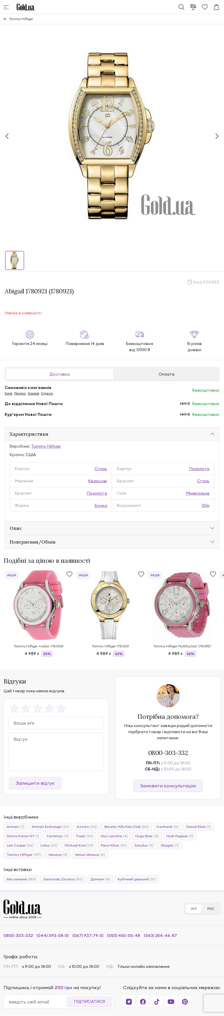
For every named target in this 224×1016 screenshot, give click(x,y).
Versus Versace (90, 854)
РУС (210, 908)
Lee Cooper (20, 845)
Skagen (170, 845)
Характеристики (29, 434)
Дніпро (20, 393)
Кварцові (97, 481)
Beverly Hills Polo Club (126, 826)
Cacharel (167, 826)
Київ (8, 393)
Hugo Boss (147, 836)
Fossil (84, 836)
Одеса (47, 393)
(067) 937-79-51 (88, 935)
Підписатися (89, 1001)
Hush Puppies (179, 836)
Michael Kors (79, 845)
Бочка (100, 505)
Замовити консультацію (168, 786)
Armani (15, 826)
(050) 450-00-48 (123, 935)
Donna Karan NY (23, 836)
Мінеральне (197, 493)
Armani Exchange (50, 826)
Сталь (100, 468)
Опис (16, 528)
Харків (33, 393)
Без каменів (21, 879)
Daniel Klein (198, 826)
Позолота (199, 468)
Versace (57, 854)
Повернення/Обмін (32, 542)
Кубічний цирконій (137, 879)
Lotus (49, 845)
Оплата (166, 374)
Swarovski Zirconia (63, 879)
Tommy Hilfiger (21, 19)
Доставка (60, 374)
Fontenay (58, 836)
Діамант (100, 879)
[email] (37, 1002)
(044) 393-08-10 (52, 935)
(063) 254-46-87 (160, 935)
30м (205, 505)
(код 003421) (206, 282)
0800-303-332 (168, 753)
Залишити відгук (35, 783)
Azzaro (87, 826)
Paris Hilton (114, 845)
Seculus (143, 845)
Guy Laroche (114, 836)
